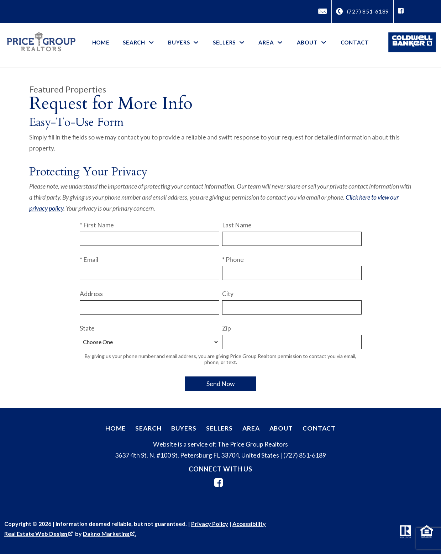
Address (91, 293)
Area (251, 428)
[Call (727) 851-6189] (362, 11)
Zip (226, 328)
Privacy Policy (209, 523)
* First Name (97, 225)
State (87, 328)
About (281, 428)
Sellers (219, 428)
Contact (355, 42)
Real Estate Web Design (38, 533)
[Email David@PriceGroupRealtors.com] (322, 11)
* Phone (233, 259)
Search (148, 428)
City (227, 293)
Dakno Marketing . (109, 533)
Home (101, 42)
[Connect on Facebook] (401, 11)
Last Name (237, 225)
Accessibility (249, 523)
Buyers (183, 428)
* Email (89, 259)
